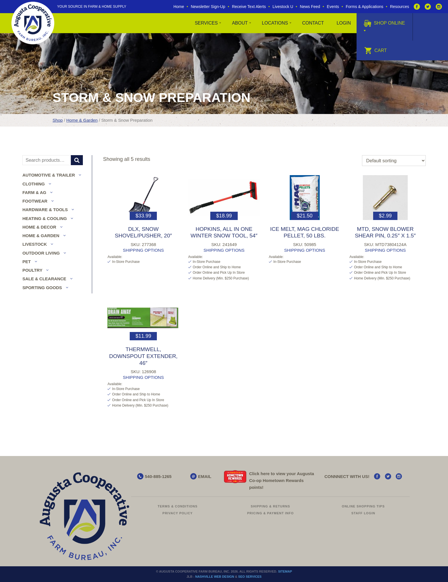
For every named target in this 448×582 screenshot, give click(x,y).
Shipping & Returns (270, 506)
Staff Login (363, 513)
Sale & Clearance (44, 278)
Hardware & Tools (45, 209)
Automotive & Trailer (48, 175)
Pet (26, 261)
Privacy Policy (178, 513)
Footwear (34, 201)
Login (344, 23)
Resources (399, 6)
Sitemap (285, 571)
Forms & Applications (364, 6)
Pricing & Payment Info (270, 513)
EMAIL (204, 476)
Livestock (34, 244)
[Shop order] (394, 160)
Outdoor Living (41, 253)
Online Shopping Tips (363, 506)
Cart (375, 50)
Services (206, 23)
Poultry (32, 270)
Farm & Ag (34, 192)
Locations (275, 23)
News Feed (310, 6)
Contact (313, 23)
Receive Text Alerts (249, 6)
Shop (58, 120)
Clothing (33, 183)
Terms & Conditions (178, 506)
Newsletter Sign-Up (208, 6)
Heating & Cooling (44, 218)
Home (178, 6)
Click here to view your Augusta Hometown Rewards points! (281, 480)
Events (333, 6)
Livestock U (283, 6)
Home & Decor (39, 227)
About (240, 23)
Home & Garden (82, 120)
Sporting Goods (42, 287)
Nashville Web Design (214, 576)
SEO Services (250, 576)
